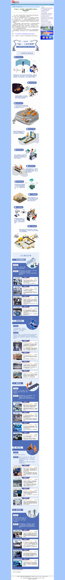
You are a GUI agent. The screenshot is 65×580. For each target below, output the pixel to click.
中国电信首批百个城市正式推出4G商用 (46, 24)
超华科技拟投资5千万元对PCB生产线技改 (47, 17)
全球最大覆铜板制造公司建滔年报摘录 (46, 13)
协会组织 (18, 4)
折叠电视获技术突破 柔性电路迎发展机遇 (47, 8)
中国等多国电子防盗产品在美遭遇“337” (46, 14)
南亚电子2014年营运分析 (44, 20)
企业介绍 (33, 4)
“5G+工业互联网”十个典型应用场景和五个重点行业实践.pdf (25, 33)
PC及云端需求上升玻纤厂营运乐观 (46, 21)
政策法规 (24, 4)
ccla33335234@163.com (45, 576)
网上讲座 (45, 4)
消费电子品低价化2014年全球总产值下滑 (47, 25)
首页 (15, 4)
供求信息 (48, 4)
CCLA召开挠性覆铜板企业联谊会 (45, 9)
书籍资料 (39, 4)
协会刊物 (21, 4)
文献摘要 (42, 4)
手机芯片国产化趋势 (44, 12)
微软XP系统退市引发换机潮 (45, 16)
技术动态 (30, 4)
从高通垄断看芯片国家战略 (45, 10)
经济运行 (27, 4)
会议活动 (36, 4)
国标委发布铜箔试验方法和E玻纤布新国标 (47, 18)
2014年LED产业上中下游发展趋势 (46, 22)
